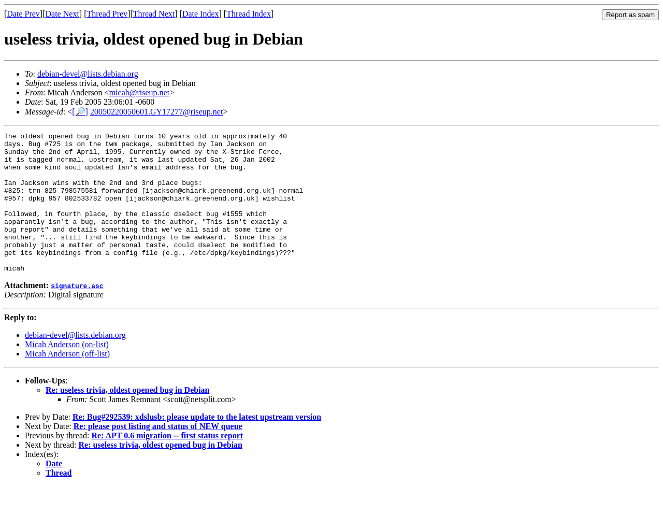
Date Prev (23, 13)
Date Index (200, 13)
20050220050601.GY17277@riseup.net (156, 111)
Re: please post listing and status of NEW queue (158, 454)
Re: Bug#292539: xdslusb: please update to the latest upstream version (197, 444)
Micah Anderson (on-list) (67, 372)
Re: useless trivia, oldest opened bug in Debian (127, 417)
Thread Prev (107, 13)
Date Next (62, 13)
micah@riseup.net (139, 92)
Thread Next (154, 13)
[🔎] (80, 111)
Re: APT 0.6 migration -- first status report (167, 463)
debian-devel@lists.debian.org (87, 73)
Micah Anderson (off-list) (67, 381)
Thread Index (248, 13)
